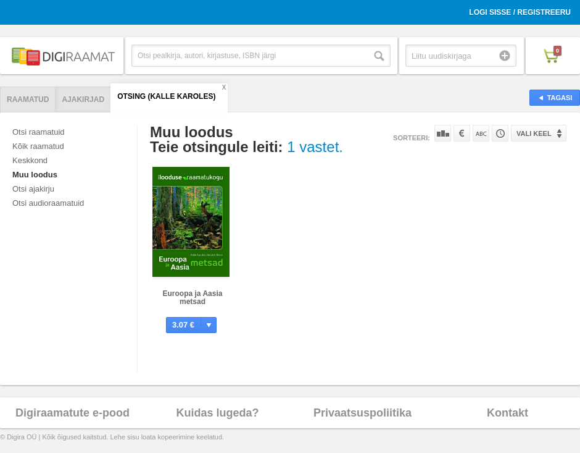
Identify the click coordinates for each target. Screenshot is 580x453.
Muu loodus (34, 174)
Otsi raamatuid (38, 132)
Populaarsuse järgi (442, 133)
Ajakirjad (83, 99)
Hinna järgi (462, 133)
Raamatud (28, 99)
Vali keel (534, 133)
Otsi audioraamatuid (48, 203)
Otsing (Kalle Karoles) (166, 96)
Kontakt (507, 413)
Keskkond (30, 160)
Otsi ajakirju (33, 188)
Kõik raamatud (38, 146)
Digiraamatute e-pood (72, 413)
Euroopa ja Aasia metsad (193, 297)
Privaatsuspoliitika (362, 413)
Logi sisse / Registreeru (520, 12)
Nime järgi (481, 133)
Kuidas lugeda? (217, 413)
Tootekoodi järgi (500, 133)
